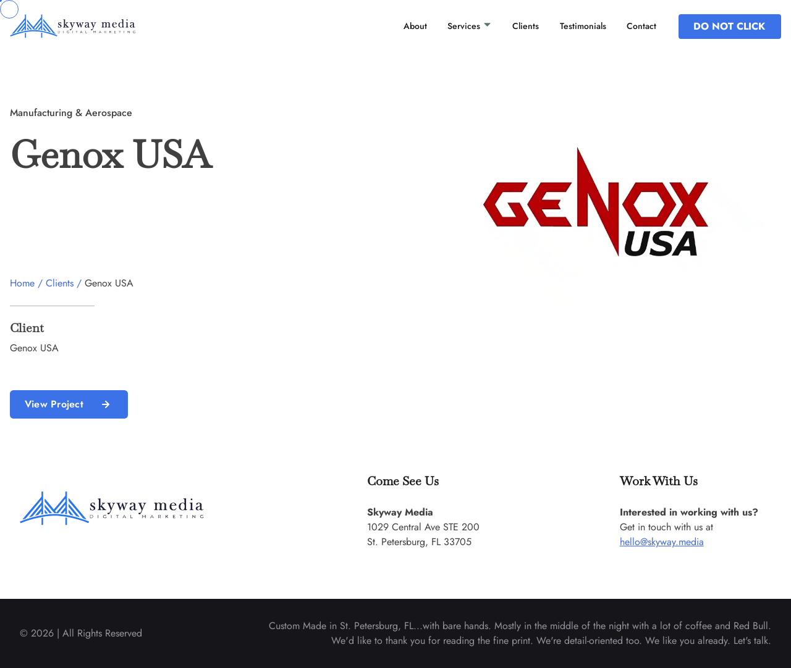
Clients (525, 26)
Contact (641, 26)
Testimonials (583, 26)
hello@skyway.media (662, 542)
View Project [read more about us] (69, 404)
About (415, 26)
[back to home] (89, 26)
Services (469, 26)
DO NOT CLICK (729, 26)
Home (22, 283)
